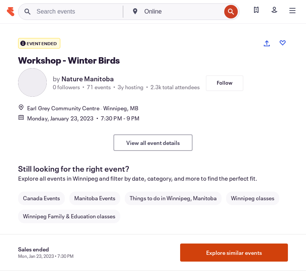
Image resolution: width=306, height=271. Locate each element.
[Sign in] (274, 10)
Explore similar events (234, 252)
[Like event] (282, 43)
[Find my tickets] (256, 10)
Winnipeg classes (252, 198)
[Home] (10, 11)
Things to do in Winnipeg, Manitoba (173, 198)
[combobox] (182, 11)
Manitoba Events (94, 198)
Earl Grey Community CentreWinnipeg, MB (78, 108)
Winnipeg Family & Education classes (69, 216)
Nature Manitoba (87, 78)
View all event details (153, 142)
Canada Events (41, 198)
